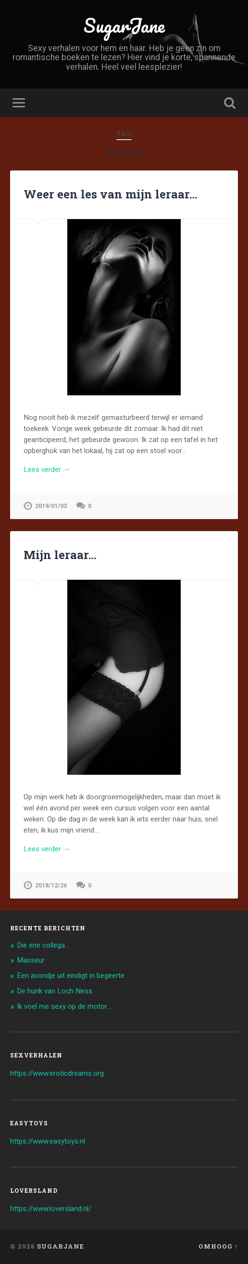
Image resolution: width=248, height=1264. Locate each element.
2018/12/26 (51, 885)
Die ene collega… (43, 945)
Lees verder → (47, 469)
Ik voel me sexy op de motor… (64, 1006)
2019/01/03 (51, 505)
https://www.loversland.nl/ (50, 1208)
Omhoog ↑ (218, 1246)
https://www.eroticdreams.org (57, 1073)
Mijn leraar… (60, 554)
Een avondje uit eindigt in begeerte (70, 975)
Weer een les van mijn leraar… (111, 194)
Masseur (31, 960)
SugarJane (124, 25)
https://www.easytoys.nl (47, 1141)
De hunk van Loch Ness (54, 991)
